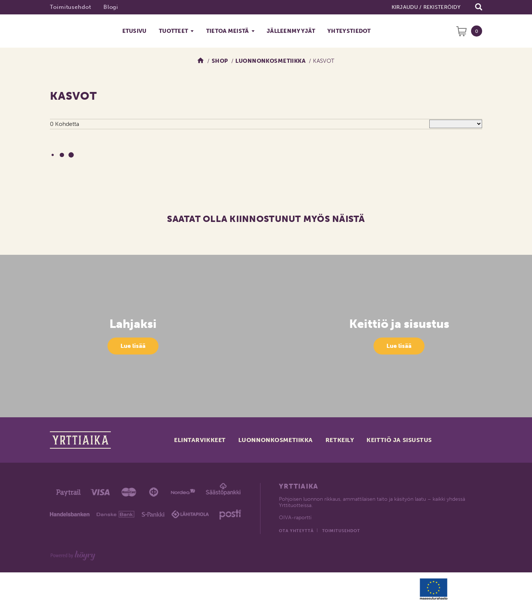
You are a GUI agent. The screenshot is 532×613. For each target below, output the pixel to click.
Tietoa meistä (227, 31)
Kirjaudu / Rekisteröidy (426, 7)
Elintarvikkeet (200, 440)
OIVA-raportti (295, 517)
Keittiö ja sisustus (399, 440)
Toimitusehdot (70, 7)
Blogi (111, 7)
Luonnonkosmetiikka (275, 440)
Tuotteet (173, 31)
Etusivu (134, 31)
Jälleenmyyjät (291, 31)
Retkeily (339, 440)
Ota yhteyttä (296, 530)
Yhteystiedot (349, 31)
